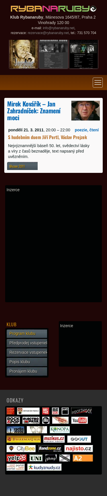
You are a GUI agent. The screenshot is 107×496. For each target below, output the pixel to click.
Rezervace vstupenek (28, 352)
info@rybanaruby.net (58, 28)
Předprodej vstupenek (28, 343)
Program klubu (22, 333)
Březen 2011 (17, 166)
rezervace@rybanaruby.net (48, 33)
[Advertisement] (53, 247)
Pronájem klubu (23, 371)
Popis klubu (19, 361)
